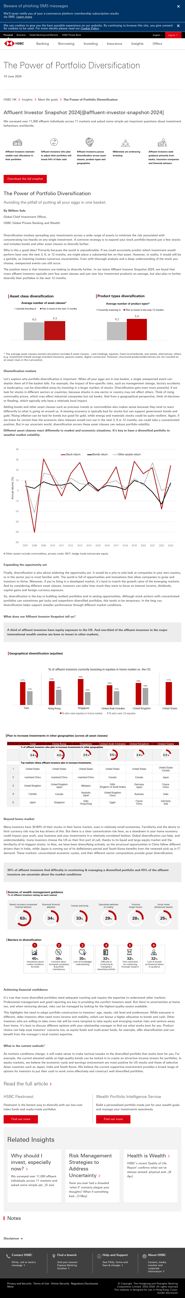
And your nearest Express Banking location (67, 1265)
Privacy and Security (19, 1283)
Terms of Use (41, 1283)
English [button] (159, 34)
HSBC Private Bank (71, 35)
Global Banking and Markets (43, 35)
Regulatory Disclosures (84, 1283)
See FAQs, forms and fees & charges (115, 1264)
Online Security (60, 1283)
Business (21, 35)
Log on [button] (173, 35)
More (10, 1286)
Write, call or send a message (24, 1264)
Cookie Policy (90, 28)
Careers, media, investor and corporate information (157, 1267)
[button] (13, 1238)
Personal (8, 35)
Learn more (24, 16)
